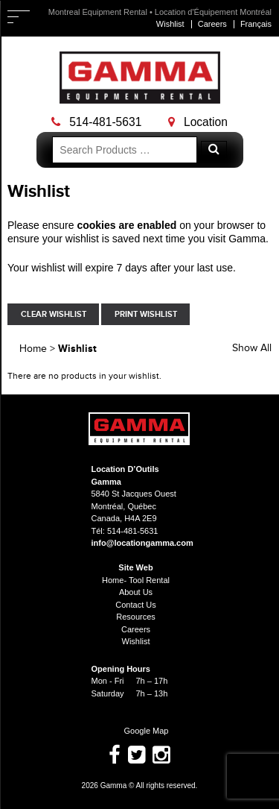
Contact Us (135, 604)
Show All (252, 348)
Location (198, 122)
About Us (136, 592)
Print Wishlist (146, 314)
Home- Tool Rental (136, 580)
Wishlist (170, 23)
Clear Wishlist (53, 314)
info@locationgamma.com (142, 542)
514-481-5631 (96, 122)
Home (33, 349)
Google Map (140, 730)
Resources (135, 616)
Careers (212, 23)
